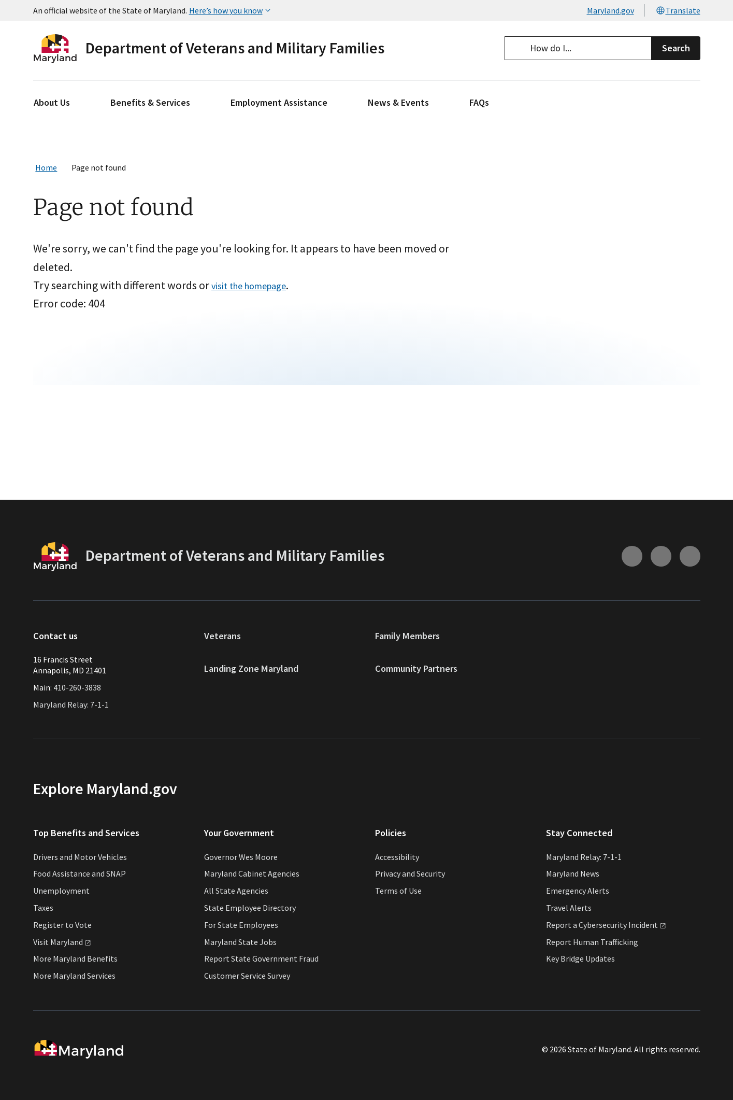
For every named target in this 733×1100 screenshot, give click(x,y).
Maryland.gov (610, 10)
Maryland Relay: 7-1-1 (71, 704)
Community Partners (416, 668)
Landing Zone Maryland (251, 668)
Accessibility (397, 857)
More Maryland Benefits (75, 958)
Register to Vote (62, 925)
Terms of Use (398, 890)
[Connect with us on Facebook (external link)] (661, 556)
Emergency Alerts (577, 890)
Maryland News (572, 873)
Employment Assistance (279, 102)
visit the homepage (264, 294)
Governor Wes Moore (241, 857)
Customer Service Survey (247, 975)
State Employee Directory (250, 907)
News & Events (398, 102)
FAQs (479, 102)
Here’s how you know (231, 10)
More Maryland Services (74, 975)
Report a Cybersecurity (606, 925)
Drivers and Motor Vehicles (80, 857)
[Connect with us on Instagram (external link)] (632, 556)
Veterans (222, 636)
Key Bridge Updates (580, 958)
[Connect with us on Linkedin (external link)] (690, 556)
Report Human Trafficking (592, 942)
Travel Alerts (569, 907)
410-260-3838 (77, 687)
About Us (52, 102)
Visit (62, 942)
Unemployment (61, 890)
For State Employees (241, 925)
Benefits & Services (150, 102)
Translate (677, 10)
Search (676, 48)
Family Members (407, 636)
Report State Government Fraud (261, 958)
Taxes (43, 907)
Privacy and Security (410, 873)
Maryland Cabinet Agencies (251, 873)
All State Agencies (236, 890)
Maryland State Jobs (240, 942)
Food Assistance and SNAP (79, 873)
